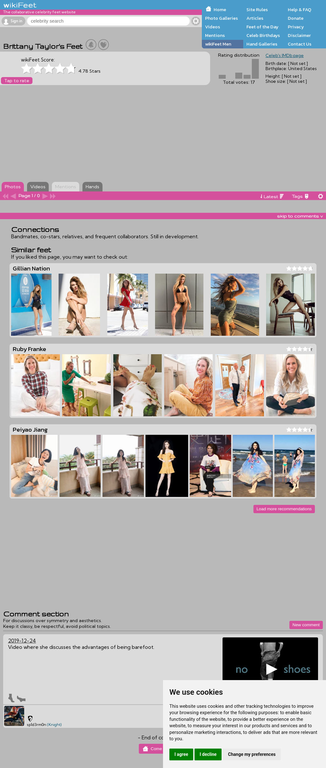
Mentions (215, 35)
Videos (212, 26)
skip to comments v (300, 216)
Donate (295, 18)
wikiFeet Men (218, 43)
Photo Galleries (221, 18)
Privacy (296, 26)
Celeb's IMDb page (285, 55)
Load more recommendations (284, 508)
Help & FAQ (299, 9)
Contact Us (299, 43)
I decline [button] (208, 754)
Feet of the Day (262, 26)
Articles (254, 18)
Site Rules (257, 9)
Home (220, 9)
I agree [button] (181, 754)
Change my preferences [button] (251, 754)
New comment (306, 624)
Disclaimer (299, 35)
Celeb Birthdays (263, 35)
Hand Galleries (261, 43)
